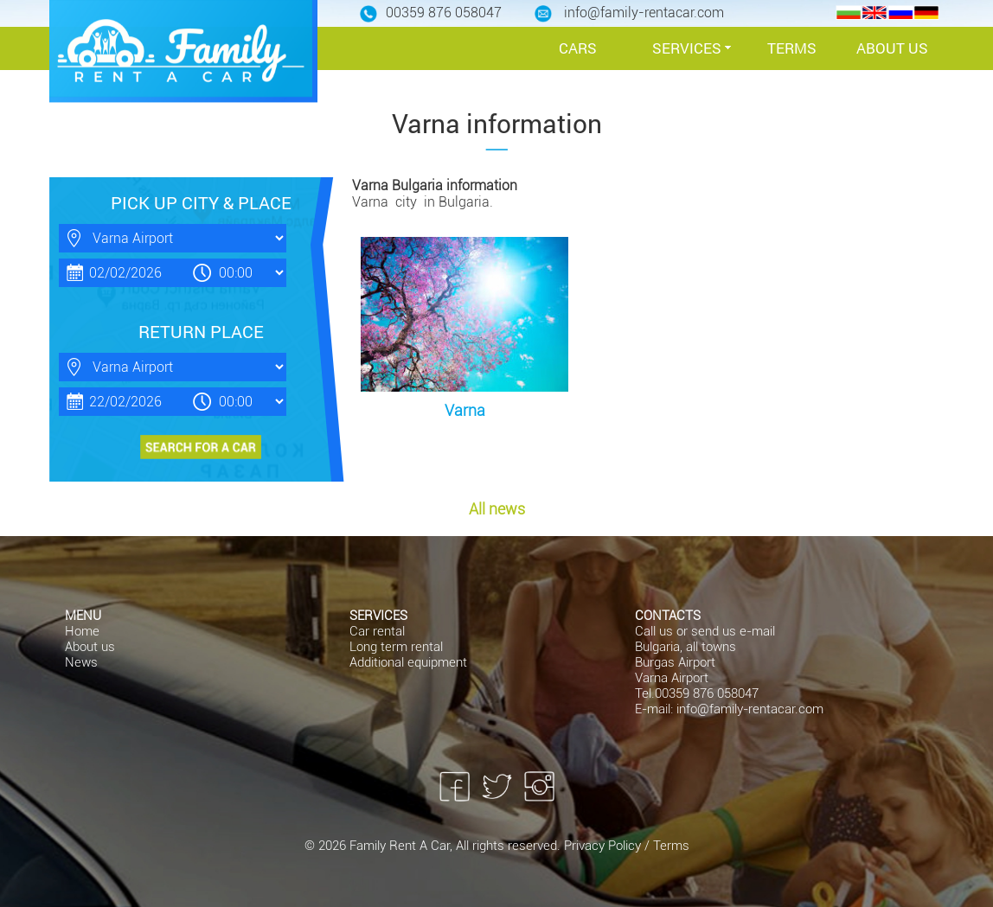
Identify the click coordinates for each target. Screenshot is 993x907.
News (81, 662)
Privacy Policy (604, 845)
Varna (465, 410)
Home (82, 631)
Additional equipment (408, 662)
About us (90, 647)
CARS (578, 48)
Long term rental (396, 647)
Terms (671, 845)
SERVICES (686, 48)
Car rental (377, 631)
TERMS (792, 48)
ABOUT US (892, 48)
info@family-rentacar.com (749, 709)
